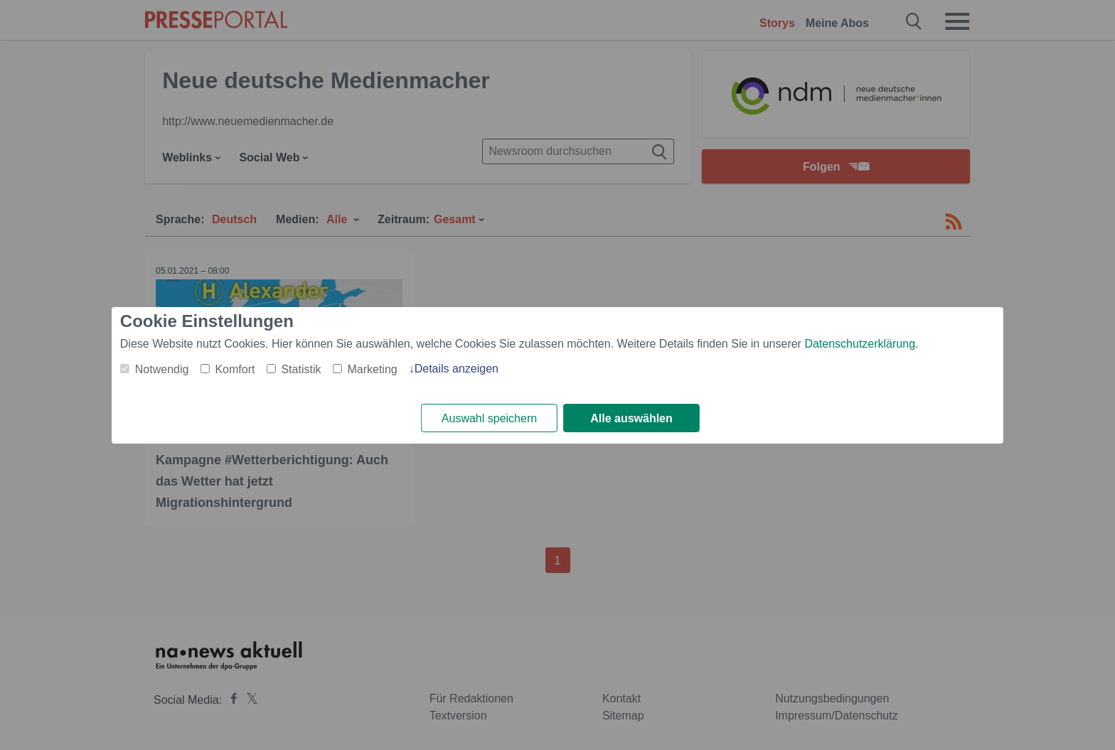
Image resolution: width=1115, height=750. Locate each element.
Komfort (235, 369)
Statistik (301, 369)
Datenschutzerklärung (859, 344)
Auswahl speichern (489, 418)
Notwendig (162, 369)
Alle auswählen (631, 418)
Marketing (372, 369)
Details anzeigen (456, 369)
